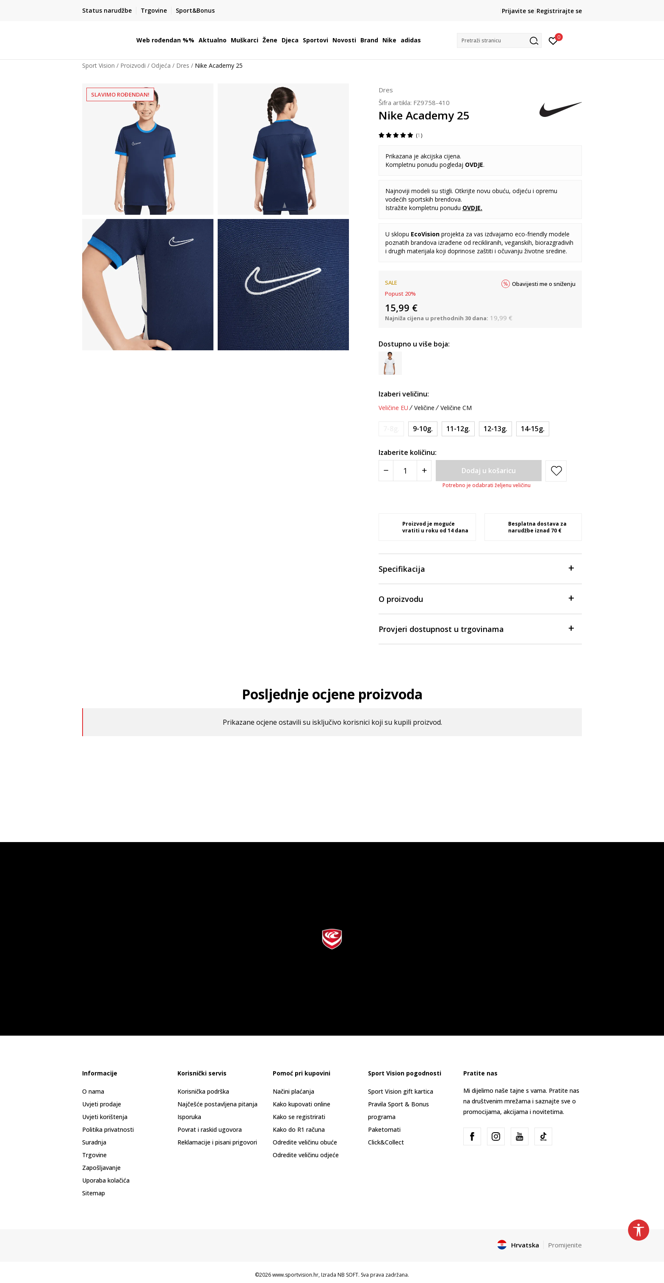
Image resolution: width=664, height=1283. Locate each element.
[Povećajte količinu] (424, 470)
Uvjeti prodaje (101, 1104)
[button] (499, 40)
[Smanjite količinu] (386, 470)
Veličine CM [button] (456, 408)
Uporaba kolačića (106, 1180)
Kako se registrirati (299, 1117)
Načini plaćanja (293, 1091)
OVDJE (471, 208)
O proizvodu (476, 598)
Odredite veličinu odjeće (306, 1155)
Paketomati (384, 1129)
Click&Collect (386, 1142)
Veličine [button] (424, 408)
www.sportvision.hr (295, 1274)
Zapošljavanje (101, 1168)
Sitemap (93, 1193)
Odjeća (161, 65)
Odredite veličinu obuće (305, 1142)
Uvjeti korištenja (104, 1117)
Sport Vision (98, 65)
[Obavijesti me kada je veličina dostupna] (391, 428)
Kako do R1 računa (299, 1129)
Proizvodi (133, 65)
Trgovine (94, 1155)
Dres (182, 65)
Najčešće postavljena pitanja (217, 1104)
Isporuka (189, 1117)
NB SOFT (348, 1274)
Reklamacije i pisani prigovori (217, 1142)
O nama (93, 1091)
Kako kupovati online (301, 1104)
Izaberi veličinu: (404, 394)
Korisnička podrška (203, 1091)
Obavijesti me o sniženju (543, 284)
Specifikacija (476, 568)
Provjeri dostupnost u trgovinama (476, 628)
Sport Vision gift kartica (400, 1091)
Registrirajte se (559, 11)
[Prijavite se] (553, 40)
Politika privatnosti (108, 1129)
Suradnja (94, 1142)
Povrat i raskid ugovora (209, 1129)
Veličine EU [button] (393, 408)
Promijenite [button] (565, 1245)
